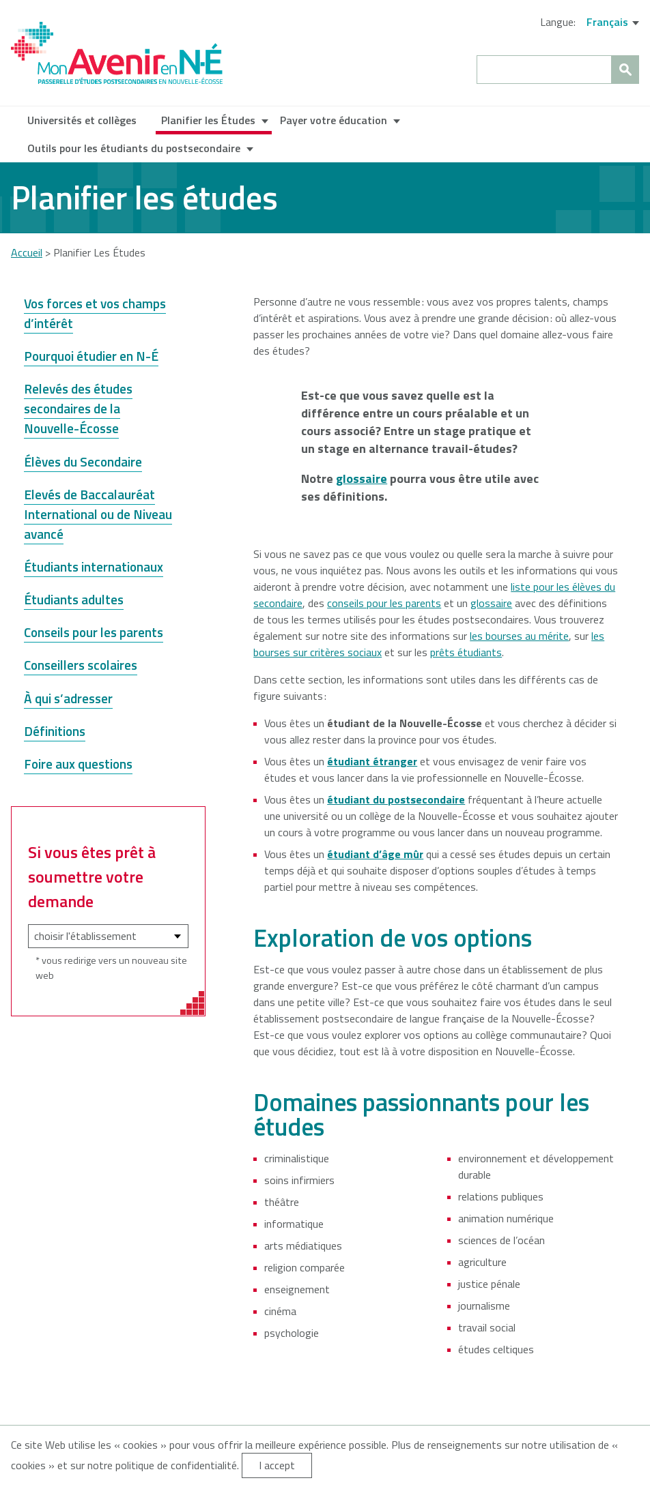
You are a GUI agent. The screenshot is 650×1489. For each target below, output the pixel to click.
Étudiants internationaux (93, 566)
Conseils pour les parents (93, 632)
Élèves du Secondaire (83, 461)
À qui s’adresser (68, 698)
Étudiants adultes (74, 599)
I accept (277, 1465)
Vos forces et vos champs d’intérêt (95, 313)
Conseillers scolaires (80, 665)
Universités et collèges (82, 120)
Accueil (26, 252)
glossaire (491, 603)
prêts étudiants (466, 652)
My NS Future (117, 53)
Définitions (54, 731)
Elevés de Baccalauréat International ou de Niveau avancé (98, 514)
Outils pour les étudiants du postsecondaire (133, 148)
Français (607, 22)
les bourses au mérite (519, 636)
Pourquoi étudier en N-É (91, 356)
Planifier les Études (208, 120)
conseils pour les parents (384, 603)
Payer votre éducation (333, 120)
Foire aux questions (78, 763)
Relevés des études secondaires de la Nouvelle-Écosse (78, 408)
